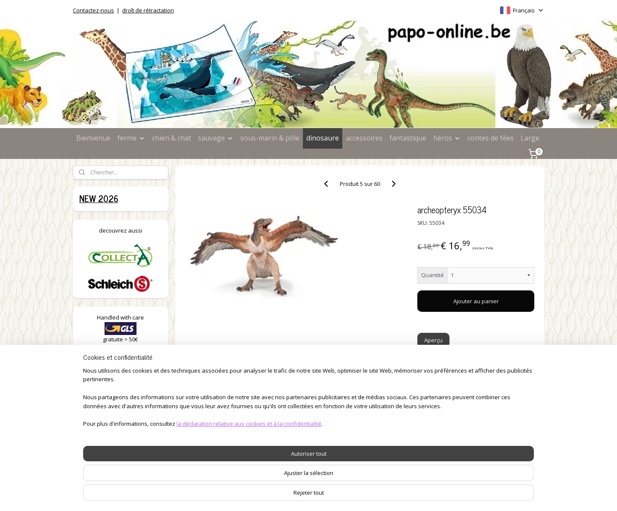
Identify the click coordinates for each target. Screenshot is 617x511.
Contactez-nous (93, 10)
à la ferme (95, 404)
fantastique (407, 138)
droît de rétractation (148, 10)
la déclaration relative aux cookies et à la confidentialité (238, 504)
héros (447, 138)
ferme (131, 138)
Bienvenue (93, 138)
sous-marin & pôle (270, 138)
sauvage (216, 138)
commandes (286, 404)
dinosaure (322, 138)
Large (530, 138)
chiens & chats (101, 413)
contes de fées (490, 138)
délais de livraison (293, 413)
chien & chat (171, 138)
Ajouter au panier (476, 301)
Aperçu (434, 340)
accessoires (364, 138)
